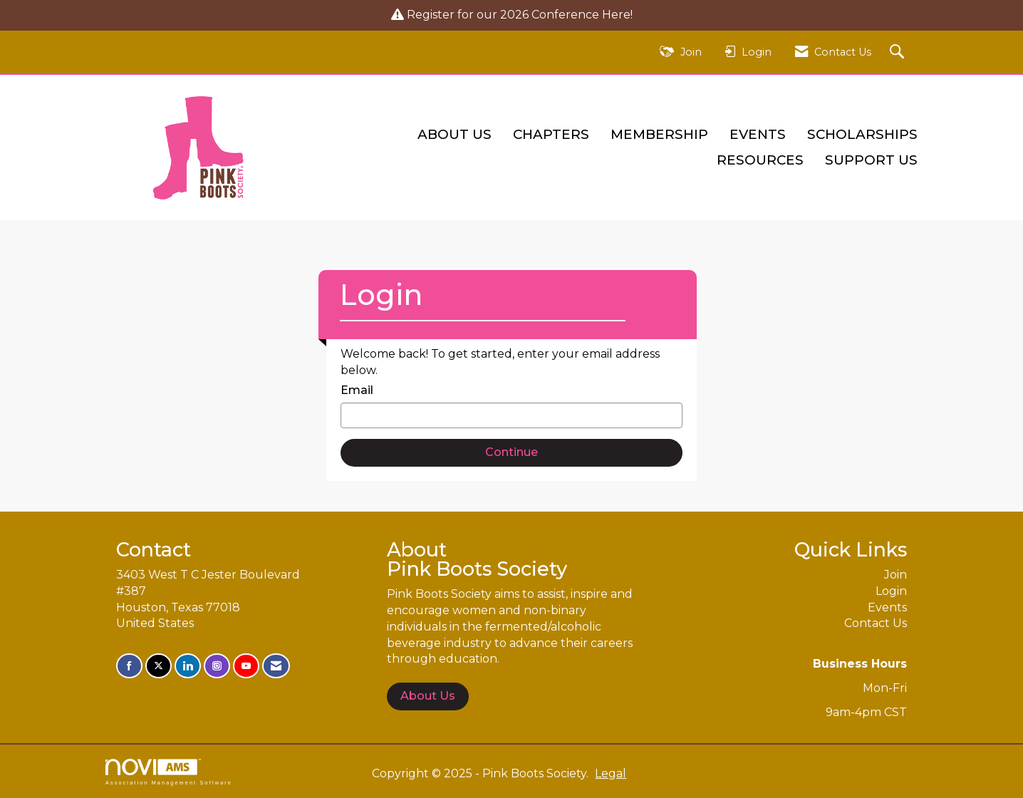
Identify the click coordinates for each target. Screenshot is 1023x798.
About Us (454, 134)
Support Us (871, 160)
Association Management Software (168, 772)
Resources (760, 160)
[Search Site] (899, 52)
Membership (659, 134)
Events (757, 134)
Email (357, 390)
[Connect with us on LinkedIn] (188, 665)
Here (616, 14)
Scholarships (862, 134)
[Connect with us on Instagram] (217, 665)
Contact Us (875, 623)
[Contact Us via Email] (276, 665)
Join (895, 574)
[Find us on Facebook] (129, 665)
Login (891, 591)
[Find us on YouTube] (246, 665)
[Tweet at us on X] (158, 665)
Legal (610, 773)
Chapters (551, 134)
